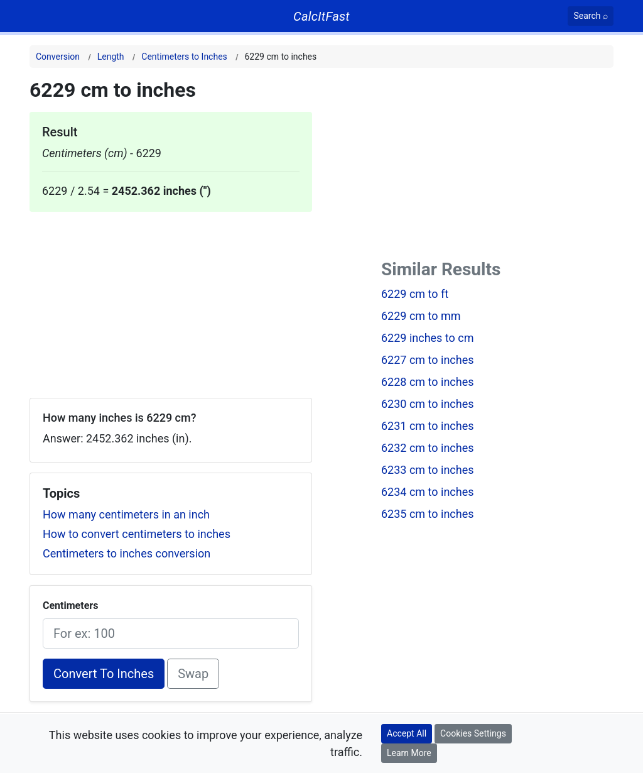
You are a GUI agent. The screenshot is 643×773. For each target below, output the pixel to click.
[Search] (590, 16)
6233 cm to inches (427, 469)
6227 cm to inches (427, 359)
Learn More (409, 753)
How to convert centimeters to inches (136, 533)
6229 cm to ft (414, 293)
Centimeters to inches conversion (126, 553)
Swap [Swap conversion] (193, 673)
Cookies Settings (473, 733)
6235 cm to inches (427, 513)
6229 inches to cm (427, 337)
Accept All (406, 733)
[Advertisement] (171, 300)
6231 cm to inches (427, 425)
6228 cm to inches (427, 381)
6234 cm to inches (427, 491)
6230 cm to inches (427, 403)
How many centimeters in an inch (126, 514)
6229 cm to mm (421, 315)
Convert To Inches (103, 673)
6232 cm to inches (427, 447)
